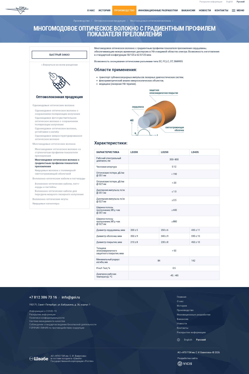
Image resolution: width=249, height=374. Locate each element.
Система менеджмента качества (47, 321)
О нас (91, 10)
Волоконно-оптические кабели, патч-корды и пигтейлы (57, 185)
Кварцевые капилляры (46, 203)
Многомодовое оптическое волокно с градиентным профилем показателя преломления (57, 163)
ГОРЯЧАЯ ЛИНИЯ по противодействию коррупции (56, 327)
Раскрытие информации (191, 332)
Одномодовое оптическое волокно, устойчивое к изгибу (56, 130)
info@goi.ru (71, 297)
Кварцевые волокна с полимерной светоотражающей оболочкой (55, 172)
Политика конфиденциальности (46, 317)
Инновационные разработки (158, 10)
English (188, 339)
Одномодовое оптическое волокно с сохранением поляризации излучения (57, 112)
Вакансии (188, 10)
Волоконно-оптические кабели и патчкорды (59, 178)
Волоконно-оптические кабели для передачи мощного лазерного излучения (59, 193)
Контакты (221, 10)
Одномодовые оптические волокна (53, 105)
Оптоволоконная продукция (109, 21)
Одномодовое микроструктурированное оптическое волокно (58, 137)
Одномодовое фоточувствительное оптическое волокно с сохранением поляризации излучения (56, 121)
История (104, 10)
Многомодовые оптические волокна (150, 21)
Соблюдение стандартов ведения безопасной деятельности (62, 324)
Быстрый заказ (59, 54)
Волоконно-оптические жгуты (50, 199)
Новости (205, 10)
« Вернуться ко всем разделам (59, 64)
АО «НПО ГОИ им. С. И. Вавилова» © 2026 (199, 352)
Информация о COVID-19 (43, 311)
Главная (181, 296)
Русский (201, 339)
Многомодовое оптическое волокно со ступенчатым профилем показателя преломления (58, 152)
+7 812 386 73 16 (43, 297)
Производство (124, 10)
